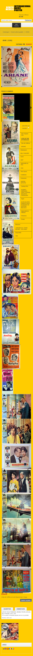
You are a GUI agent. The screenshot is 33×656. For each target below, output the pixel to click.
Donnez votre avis (7, 617)
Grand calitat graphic (17, 32)
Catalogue (6, 32)
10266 (27, 32)
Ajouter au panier (26, 600)
